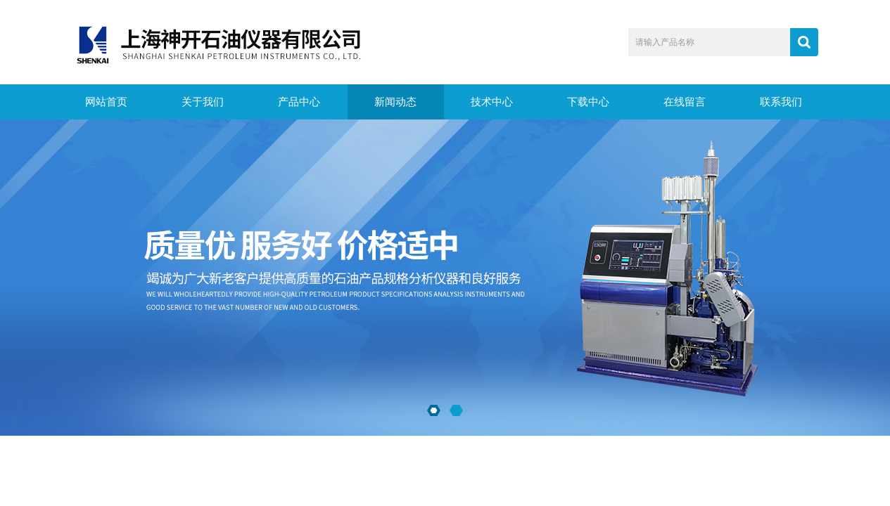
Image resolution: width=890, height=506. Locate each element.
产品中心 (299, 102)
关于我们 (203, 102)
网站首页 (106, 102)
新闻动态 (395, 102)
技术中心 (492, 102)
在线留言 (684, 102)
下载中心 (588, 102)
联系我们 (781, 102)
